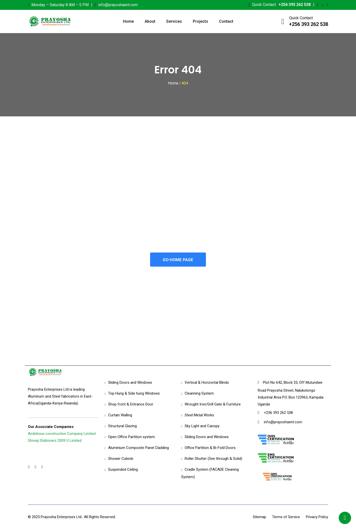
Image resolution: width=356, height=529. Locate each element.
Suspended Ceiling (123, 469)
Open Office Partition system (131, 437)
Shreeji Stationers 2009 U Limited (54, 441)
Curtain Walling (120, 415)
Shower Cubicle (120, 459)
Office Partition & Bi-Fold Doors (210, 448)
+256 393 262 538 (294, 4)
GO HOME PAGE (178, 259)
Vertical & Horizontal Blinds (207, 383)
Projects (200, 21)
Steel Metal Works (199, 415)
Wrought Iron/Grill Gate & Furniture (213, 404)
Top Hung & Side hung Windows (134, 393)
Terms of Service (286, 517)
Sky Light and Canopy (202, 426)
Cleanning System (199, 393)
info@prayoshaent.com (118, 4)
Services (174, 21)
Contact (226, 21)
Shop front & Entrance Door (130, 404)
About (150, 21)
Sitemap (259, 517)
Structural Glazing (122, 426)
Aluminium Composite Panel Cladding (138, 448)
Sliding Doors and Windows (130, 383)
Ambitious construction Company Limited (62, 434)
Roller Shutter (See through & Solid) (213, 459)
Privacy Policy (317, 517)
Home (128, 21)
